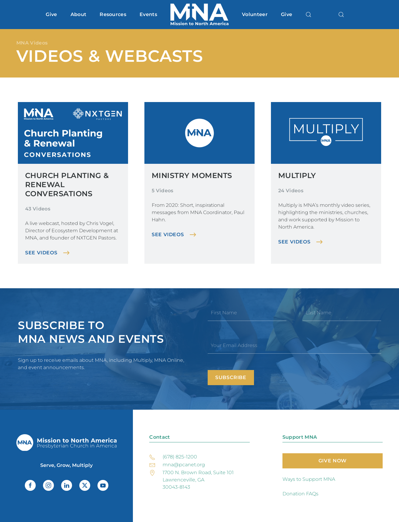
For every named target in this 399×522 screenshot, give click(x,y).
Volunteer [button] (255, 14)
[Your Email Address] (294, 345)
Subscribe (230, 377)
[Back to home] (199, 14)
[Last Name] (342, 313)
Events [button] (148, 14)
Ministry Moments (192, 175)
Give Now (332, 461)
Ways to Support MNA (308, 479)
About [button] (79, 14)
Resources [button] (113, 14)
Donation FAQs (300, 494)
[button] (308, 14)
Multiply (297, 175)
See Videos (41, 253)
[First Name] (247, 313)
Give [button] (51, 14)
